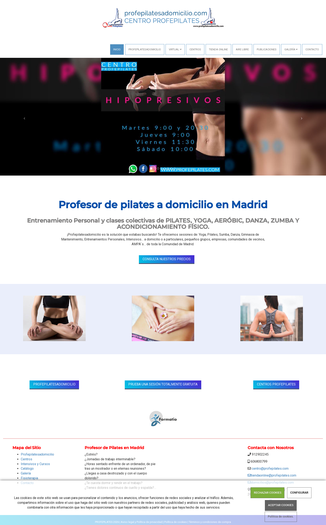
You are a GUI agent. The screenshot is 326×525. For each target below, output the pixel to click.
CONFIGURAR (299, 492)
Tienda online (218, 49)
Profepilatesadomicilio (144, 49)
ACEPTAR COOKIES (280, 505)
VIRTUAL (175, 49)
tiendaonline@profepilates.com (272, 475)
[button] (24, 117)
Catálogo (27, 469)
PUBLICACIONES (267, 49)
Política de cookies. (281, 517)
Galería (291, 49)
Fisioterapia (29, 478)
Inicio (117, 49)
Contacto (312, 49)
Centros (195, 49)
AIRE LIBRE (242, 49)
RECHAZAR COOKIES (267, 492)
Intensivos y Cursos (35, 464)
